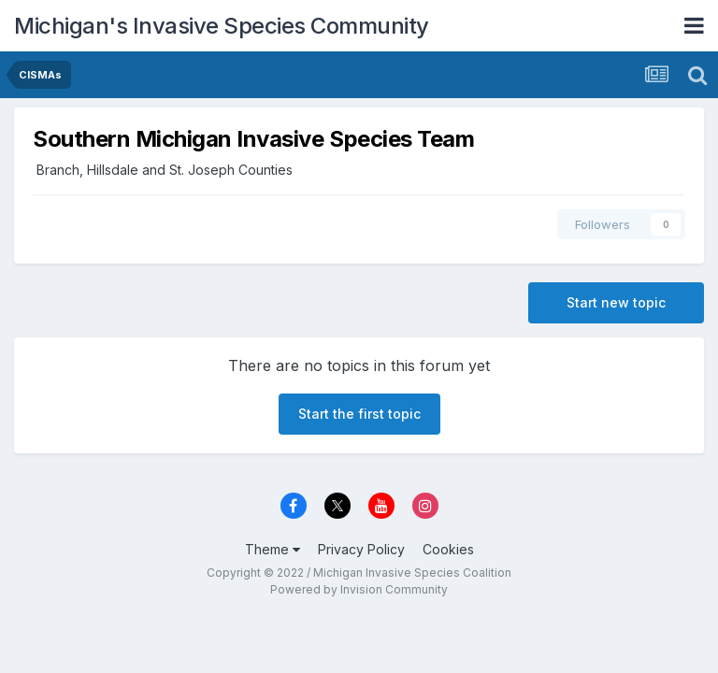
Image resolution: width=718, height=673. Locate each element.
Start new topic (616, 302)
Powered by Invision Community (359, 589)
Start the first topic (359, 414)
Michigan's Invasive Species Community (221, 25)
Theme (272, 549)
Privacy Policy (361, 549)
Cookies (448, 549)
